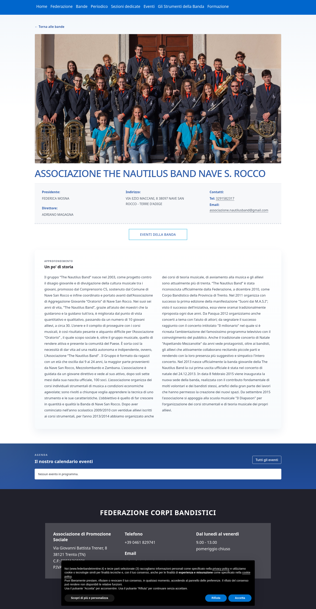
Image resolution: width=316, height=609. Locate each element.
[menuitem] (42, 7)
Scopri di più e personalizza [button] (89, 598)
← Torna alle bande (49, 27)
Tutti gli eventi (267, 460)
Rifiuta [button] (216, 598)
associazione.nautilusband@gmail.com (239, 210)
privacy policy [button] (221, 568)
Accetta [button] (240, 598)
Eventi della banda (158, 234)
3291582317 (225, 198)
